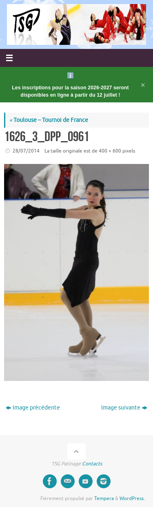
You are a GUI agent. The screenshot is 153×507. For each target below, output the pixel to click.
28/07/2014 (26, 151)
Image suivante (124, 407)
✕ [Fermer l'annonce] (143, 84)
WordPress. (132, 498)
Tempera (104, 498)
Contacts (92, 464)
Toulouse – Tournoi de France (48, 120)
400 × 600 (110, 151)
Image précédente (33, 407)
